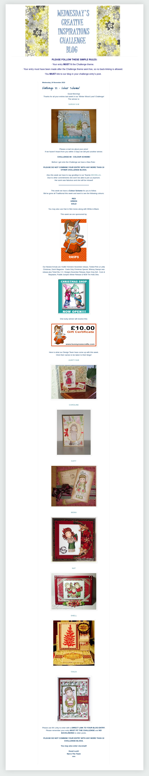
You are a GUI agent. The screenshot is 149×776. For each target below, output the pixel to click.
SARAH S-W (73, 104)
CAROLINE (74, 405)
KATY (73, 461)
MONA (74, 512)
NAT (74, 568)
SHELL (74, 616)
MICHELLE (96, 175)
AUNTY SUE (73, 360)
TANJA (74, 672)
